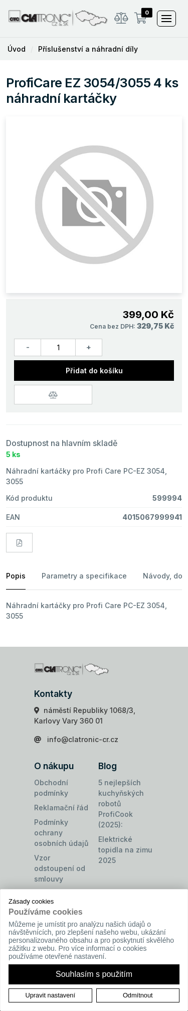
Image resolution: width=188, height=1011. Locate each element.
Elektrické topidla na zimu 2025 (125, 849)
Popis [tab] (16, 575)
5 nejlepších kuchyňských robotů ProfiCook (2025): (121, 803)
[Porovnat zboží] (53, 394)
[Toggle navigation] (166, 19)
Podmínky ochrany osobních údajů (61, 832)
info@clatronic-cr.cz (82, 739)
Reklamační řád (61, 807)
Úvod (17, 49)
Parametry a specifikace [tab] (84, 575)
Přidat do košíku (94, 370)
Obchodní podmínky (51, 787)
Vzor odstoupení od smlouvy (59, 868)
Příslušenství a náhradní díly (88, 49)
